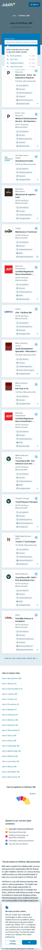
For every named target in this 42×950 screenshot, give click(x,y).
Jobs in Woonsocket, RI (11, 730)
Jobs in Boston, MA (9, 741)
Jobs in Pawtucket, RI (10, 715)
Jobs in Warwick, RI (9, 684)
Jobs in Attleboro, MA (10, 720)
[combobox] (21, 42)
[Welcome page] (8, 4)
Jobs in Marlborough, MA (11, 751)
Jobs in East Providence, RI (12, 689)
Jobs (14, 16)
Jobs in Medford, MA (10, 756)
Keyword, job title (9, 39)
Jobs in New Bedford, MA (11, 678)
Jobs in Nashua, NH (9, 767)
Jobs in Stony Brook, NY (11, 777)
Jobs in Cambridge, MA (10, 746)
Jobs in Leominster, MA (10, 761)
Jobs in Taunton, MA (9, 694)
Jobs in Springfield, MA (10, 772)
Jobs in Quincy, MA (9, 735)
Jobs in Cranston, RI (9, 699)
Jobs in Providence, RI (10, 704)
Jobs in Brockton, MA (10, 725)
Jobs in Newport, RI (9, 709)
